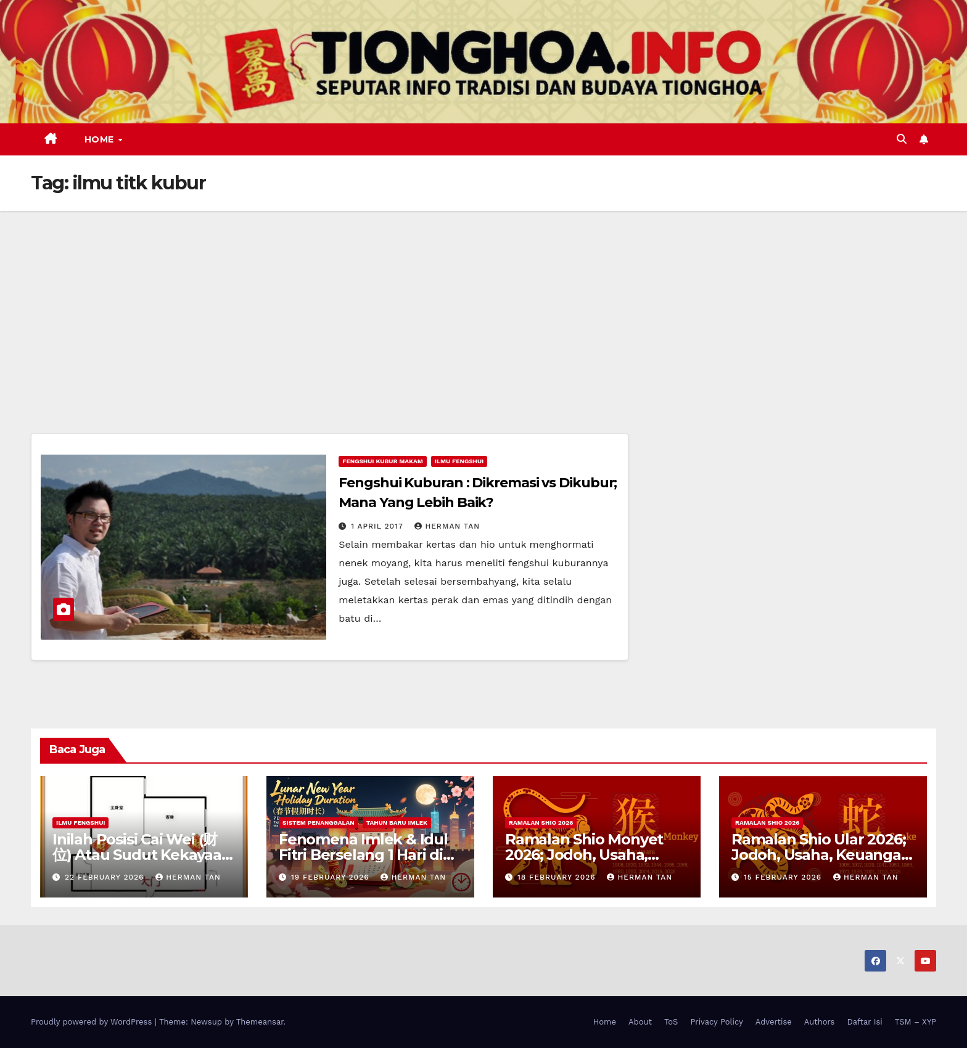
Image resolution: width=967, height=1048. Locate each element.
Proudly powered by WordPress (93, 1021)
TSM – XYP (915, 1021)
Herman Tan (447, 526)
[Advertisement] (483, 303)
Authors (819, 1021)
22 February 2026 (106, 877)
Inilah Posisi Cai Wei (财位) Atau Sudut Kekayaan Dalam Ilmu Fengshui (141, 854)
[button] (902, 139)
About (640, 1021)
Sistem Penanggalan (318, 822)
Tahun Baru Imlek (396, 822)
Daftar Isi (864, 1021)
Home (100, 139)
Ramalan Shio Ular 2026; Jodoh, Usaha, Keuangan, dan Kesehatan (822, 854)
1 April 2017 (378, 526)
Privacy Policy (716, 1021)
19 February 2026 (331, 877)
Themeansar (260, 1021)
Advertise (773, 1021)
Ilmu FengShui (459, 461)
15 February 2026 (784, 877)
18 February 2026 (558, 877)
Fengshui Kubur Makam (382, 461)
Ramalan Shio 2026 (541, 822)
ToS (671, 1021)
